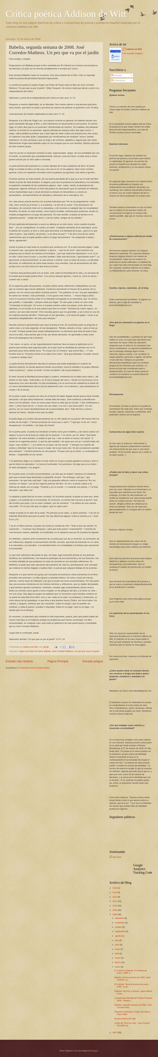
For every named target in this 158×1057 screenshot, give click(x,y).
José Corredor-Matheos (62, 651)
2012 (115, 897)
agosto (118, 936)
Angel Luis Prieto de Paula (31, 651)
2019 (115, 888)
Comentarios (118, 80)
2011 (115, 901)
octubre (118, 927)
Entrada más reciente (19, 661)
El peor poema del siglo (125, 1018)
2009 (115, 910)
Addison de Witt (134, 49)
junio (117, 944)
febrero (118, 962)
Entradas (116, 75)
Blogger (94, 1050)
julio (117, 940)
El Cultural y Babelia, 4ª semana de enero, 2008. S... (130, 971)
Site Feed (116, 857)
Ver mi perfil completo (133, 53)
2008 (115, 914)
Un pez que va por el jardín (87, 651)
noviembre (120, 922)
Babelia (47, 651)
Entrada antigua (93, 661)
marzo (118, 958)
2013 (115, 892)
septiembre (120, 931)
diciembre (119, 918)
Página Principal (57, 661)
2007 (115, 1032)
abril (117, 953)
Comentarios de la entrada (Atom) (34, 668)
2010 (115, 905)
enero (118, 967)
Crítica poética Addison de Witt (66, 13)
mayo (118, 949)
